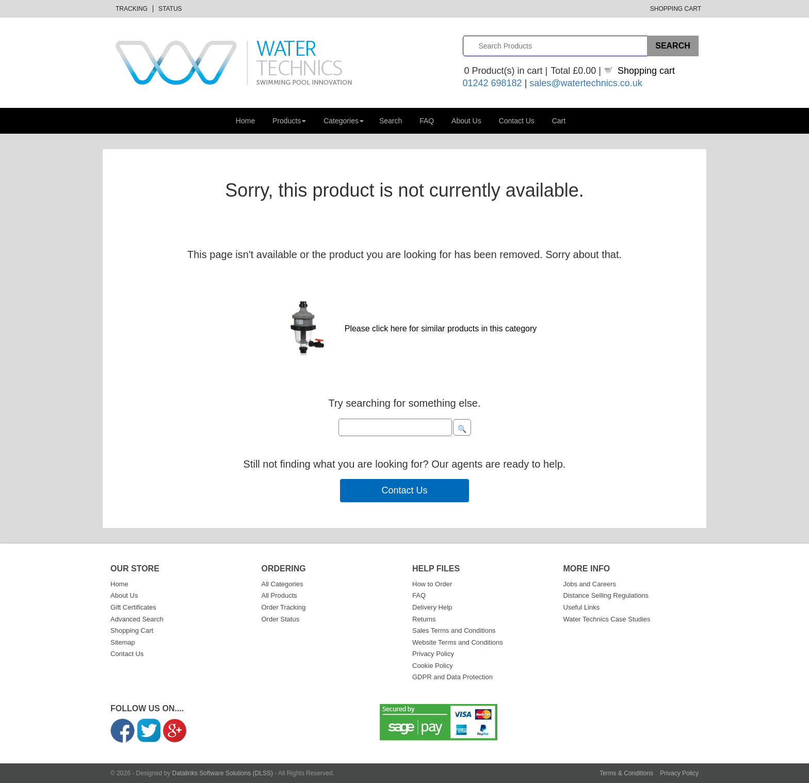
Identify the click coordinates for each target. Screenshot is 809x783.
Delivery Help (432, 607)
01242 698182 (492, 83)
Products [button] (289, 121)
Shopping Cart (675, 8)
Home (245, 121)
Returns (424, 619)
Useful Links (581, 607)
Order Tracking (284, 607)
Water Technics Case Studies (607, 619)
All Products (279, 595)
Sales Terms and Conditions (454, 630)
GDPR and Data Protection (452, 677)
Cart (558, 121)
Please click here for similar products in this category (441, 328)
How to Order (432, 584)
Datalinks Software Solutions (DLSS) (222, 773)
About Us (466, 121)
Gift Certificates (133, 607)
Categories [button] (343, 121)
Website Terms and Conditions (457, 642)
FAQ (426, 121)
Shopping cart (646, 71)
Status (170, 8)
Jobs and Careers (590, 584)
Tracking (132, 8)
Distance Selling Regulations (606, 595)
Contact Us (517, 121)
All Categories (282, 584)
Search (390, 121)
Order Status (281, 619)
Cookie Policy (432, 665)
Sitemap (122, 642)
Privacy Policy (433, 654)
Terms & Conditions (626, 773)
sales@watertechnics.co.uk (585, 83)
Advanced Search (137, 619)
